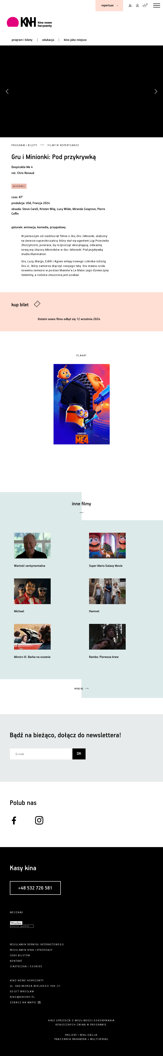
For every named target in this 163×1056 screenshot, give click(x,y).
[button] (155, 91)
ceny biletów (20, 955)
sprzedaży (44, 950)
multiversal (99, 1039)
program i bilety (22, 40)
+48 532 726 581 (35, 888)
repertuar (107, 5)
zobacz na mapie (23, 1002)
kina (30, 950)
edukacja (48, 40)
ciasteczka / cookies (26, 966)
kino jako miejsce (75, 40)
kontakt (16, 961)
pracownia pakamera (70, 1039)
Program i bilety (24, 145)
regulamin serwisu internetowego (37, 944)
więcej (78, 688)
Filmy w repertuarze (63, 145)
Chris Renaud (25, 173)
